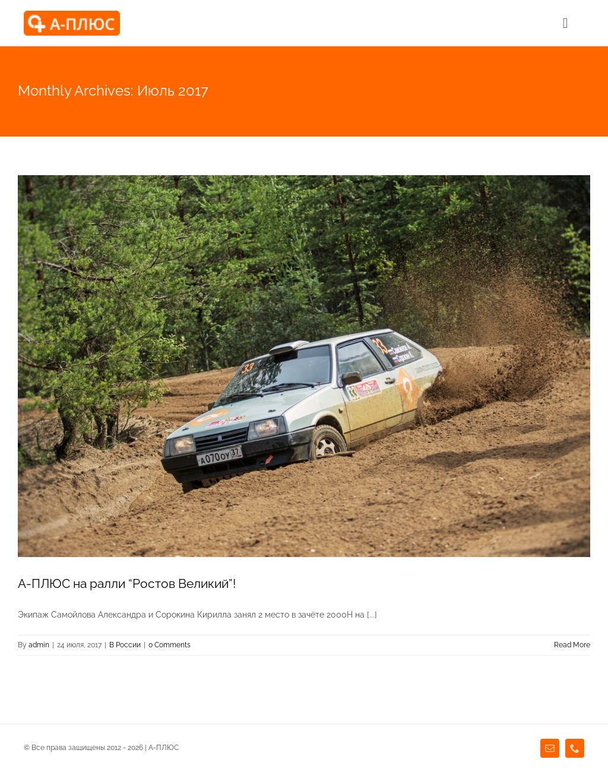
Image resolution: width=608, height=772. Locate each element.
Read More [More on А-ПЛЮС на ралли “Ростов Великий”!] (572, 645)
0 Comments (169, 645)
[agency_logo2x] (72, 15)
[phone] (574, 748)
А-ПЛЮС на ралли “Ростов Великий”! (127, 583)
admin (38, 645)
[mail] (549, 748)
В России (125, 645)
